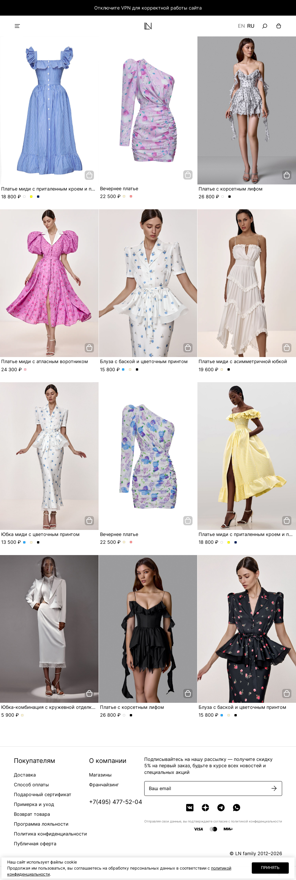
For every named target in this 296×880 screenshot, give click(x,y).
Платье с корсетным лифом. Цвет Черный (230, 197)
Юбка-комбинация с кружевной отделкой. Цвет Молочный (22, 715)
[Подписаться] (274, 788)
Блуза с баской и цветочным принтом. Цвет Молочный (130, 370)
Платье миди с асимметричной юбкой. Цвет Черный (229, 370)
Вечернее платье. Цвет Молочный (124, 196)
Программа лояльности (41, 824)
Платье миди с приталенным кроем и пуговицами (58, 189)
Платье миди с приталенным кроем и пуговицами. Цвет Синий (38, 197)
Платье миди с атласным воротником (44, 361)
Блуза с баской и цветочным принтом (144, 361)
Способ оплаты (31, 784)
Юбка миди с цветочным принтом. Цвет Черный (38, 542)
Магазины (100, 775)
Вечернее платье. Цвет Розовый (131, 196)
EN (241, 26)
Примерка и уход (34, 804)
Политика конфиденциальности (50, 834)
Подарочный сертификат (42, 794)
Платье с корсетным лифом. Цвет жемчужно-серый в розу (223, 197)
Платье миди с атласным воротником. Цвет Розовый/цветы (25, 370)
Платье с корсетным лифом (230, 189)
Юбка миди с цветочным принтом (40, 534)
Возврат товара (32, 814)
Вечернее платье (119, 188)
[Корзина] (278, 26)
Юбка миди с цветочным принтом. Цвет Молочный (31, 542)
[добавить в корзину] (89, 175)
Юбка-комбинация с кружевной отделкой (49, 707)
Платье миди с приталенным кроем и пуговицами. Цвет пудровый (24, 197)
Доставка (25, 775)
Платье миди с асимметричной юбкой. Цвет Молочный (222, 370)
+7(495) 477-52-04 (115, 801)
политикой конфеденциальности (256, 821)
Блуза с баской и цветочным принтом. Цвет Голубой (123, 370)
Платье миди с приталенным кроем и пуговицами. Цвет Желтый (31, 197)
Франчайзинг (104, 784)
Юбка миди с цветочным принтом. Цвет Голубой (24, 542)
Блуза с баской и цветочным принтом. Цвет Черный (137, 370)
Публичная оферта (35, 843)
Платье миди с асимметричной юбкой (243, 361)
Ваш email (160, 788)
